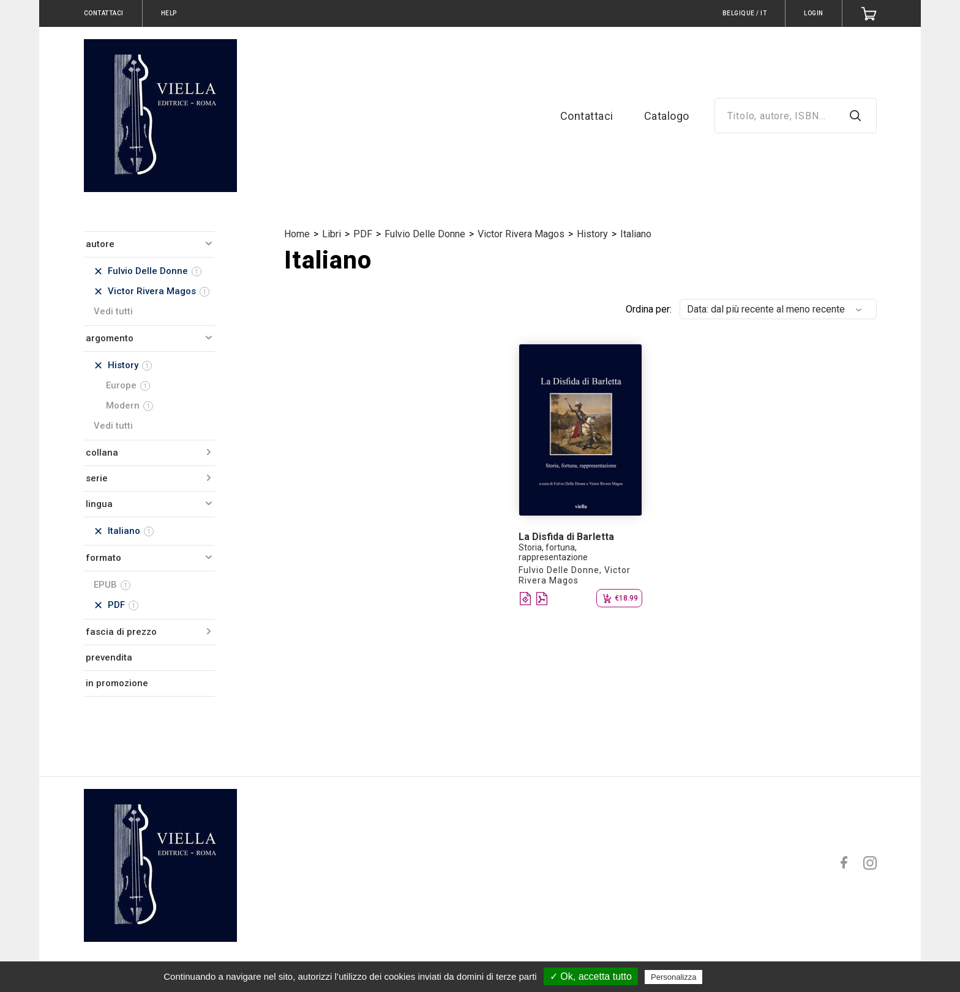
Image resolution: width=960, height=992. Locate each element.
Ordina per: (649, 309)
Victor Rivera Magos (521, 234)
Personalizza (673, 977)
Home (297, 234)
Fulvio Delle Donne (424, 234)
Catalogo (666, 115)
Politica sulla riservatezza (757, 977)
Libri (331, 234)
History (592, 234)
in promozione (117, 683)
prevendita (109, 657)
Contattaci (586, 115)
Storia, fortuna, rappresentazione (553, 552)
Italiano (635, 234)
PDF (362, 234)
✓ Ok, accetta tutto (591, 976)
